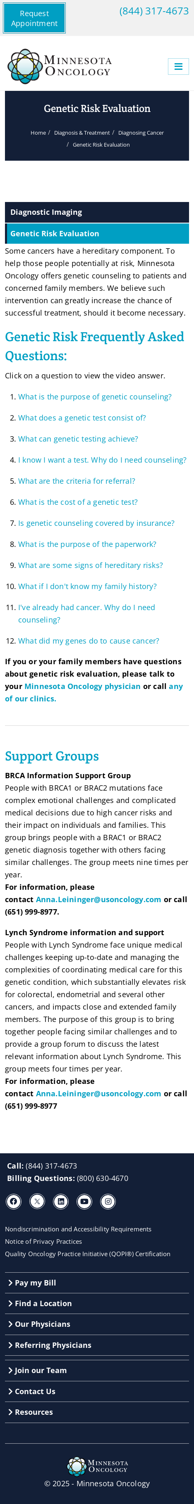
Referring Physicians (49, 1345)
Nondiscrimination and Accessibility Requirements (78, 1229)
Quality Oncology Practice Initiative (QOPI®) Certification (88, 1254)
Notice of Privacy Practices (43, 1241)
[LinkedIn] (60, 1201)
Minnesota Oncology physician (82, 686)
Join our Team (37, 1370)
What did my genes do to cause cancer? (88, 641)
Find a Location (40, 1303)
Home (38, 132)
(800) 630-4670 (102, 1178)
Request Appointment (34, 18)
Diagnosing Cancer (141, 132)
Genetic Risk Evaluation (54, 233)
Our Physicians (39, 1324)
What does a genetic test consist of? (82, 418)
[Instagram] (108, 1201)
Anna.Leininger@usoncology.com (99, 899)
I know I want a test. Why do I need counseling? (102, 460)
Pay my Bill (32, 1283)
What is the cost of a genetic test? (78, 502)
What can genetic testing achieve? (78, 439)
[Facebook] (13, 1201)
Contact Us (31, 1391)
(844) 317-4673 (154, 10)
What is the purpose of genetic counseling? (95, 397)
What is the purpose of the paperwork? (87, 544)
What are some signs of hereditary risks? (90, 565)
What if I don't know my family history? (87, 586)
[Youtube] (84, 1201)
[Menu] (178, 66)
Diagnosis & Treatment (82, 132)
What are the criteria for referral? (76, 481)
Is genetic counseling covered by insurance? (96, 523)
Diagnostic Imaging (46, 212)
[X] (37, 1201)
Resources (30, 1412)
